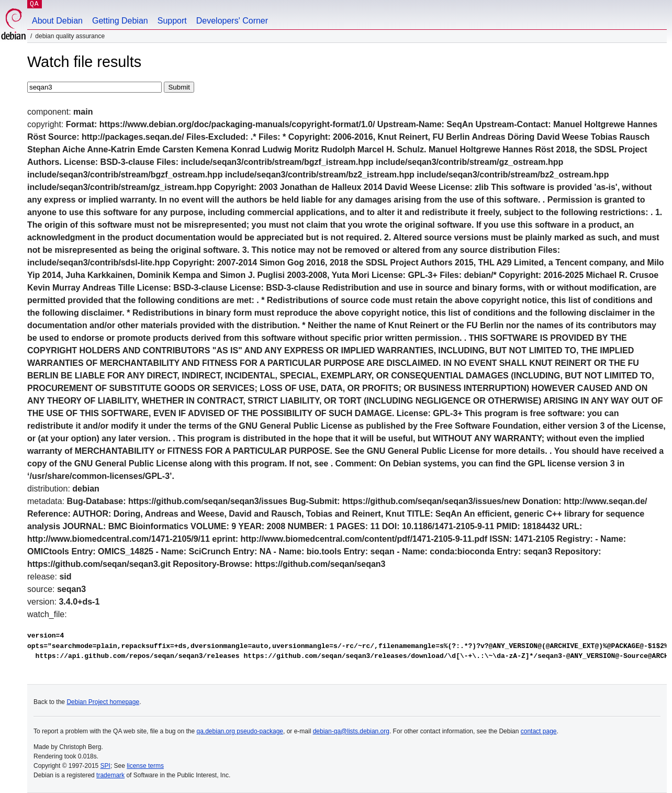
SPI (105, 765)
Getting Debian (120, 20)
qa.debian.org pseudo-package (240, 731)
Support (172, 20)
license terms (145, 765)
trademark (110, 775)
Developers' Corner (232, 20)
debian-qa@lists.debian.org (351, 731)
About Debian (57, 20)
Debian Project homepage (102, 702)
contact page (539, 731)
